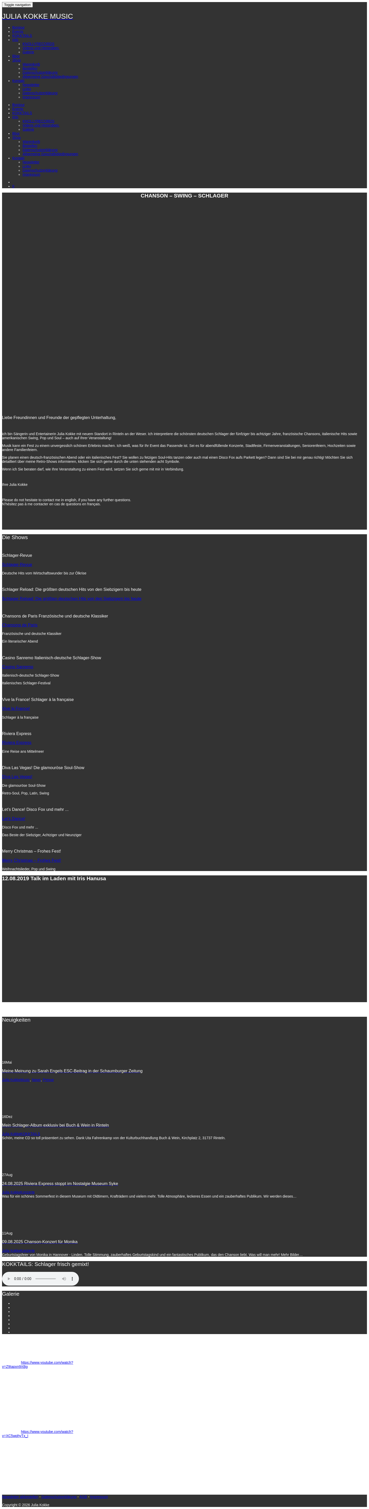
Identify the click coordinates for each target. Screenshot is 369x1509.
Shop (16, 60)
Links (27, 89)
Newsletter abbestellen (20, 1497)
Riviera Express (17, 742)
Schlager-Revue (17, 564)
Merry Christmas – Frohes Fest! (31, 860)
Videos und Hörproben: (41, 48)
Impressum (31, 97)
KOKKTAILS (22, 36)
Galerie (28, 52)
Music (25, 1080)
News (36, 1080)
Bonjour (18, 27)
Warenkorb (31, 64)
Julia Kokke (11, 1080)
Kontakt (18, 81)
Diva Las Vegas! (17, 776)
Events (17, 31)
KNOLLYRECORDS (38, 44)
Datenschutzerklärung (40, 72)
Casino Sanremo (17, 666)
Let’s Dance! (13, 818)
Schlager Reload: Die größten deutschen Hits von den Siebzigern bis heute (71, 598)
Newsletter (31, 85)
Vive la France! (16, 708)
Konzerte (27, 1192)
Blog (15, 56)
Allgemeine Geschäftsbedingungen (50, 77)
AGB (83, 1497)
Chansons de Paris (19, 625)
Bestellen (30, 68)
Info (15, 40)
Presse (48, 1080)
